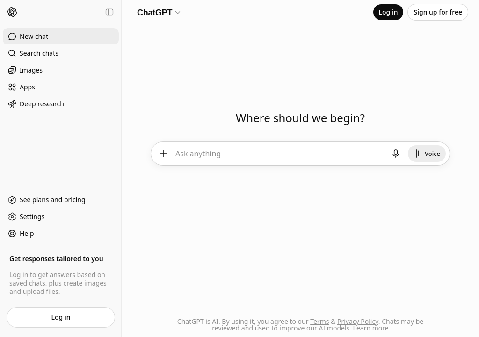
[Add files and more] (162, 153)
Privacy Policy (357, 321)
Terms (319, 321)
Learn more (371, 327)
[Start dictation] (396, 153)
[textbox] (279, 157)
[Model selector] (159, 12)
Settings (25, 216)
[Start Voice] (427, 153)
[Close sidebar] (109, 12)
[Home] (12, 12)
